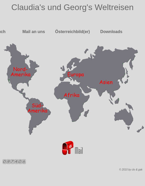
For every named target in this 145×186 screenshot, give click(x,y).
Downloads (111, 31)
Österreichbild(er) (72, 31)
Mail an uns (33, 31)
